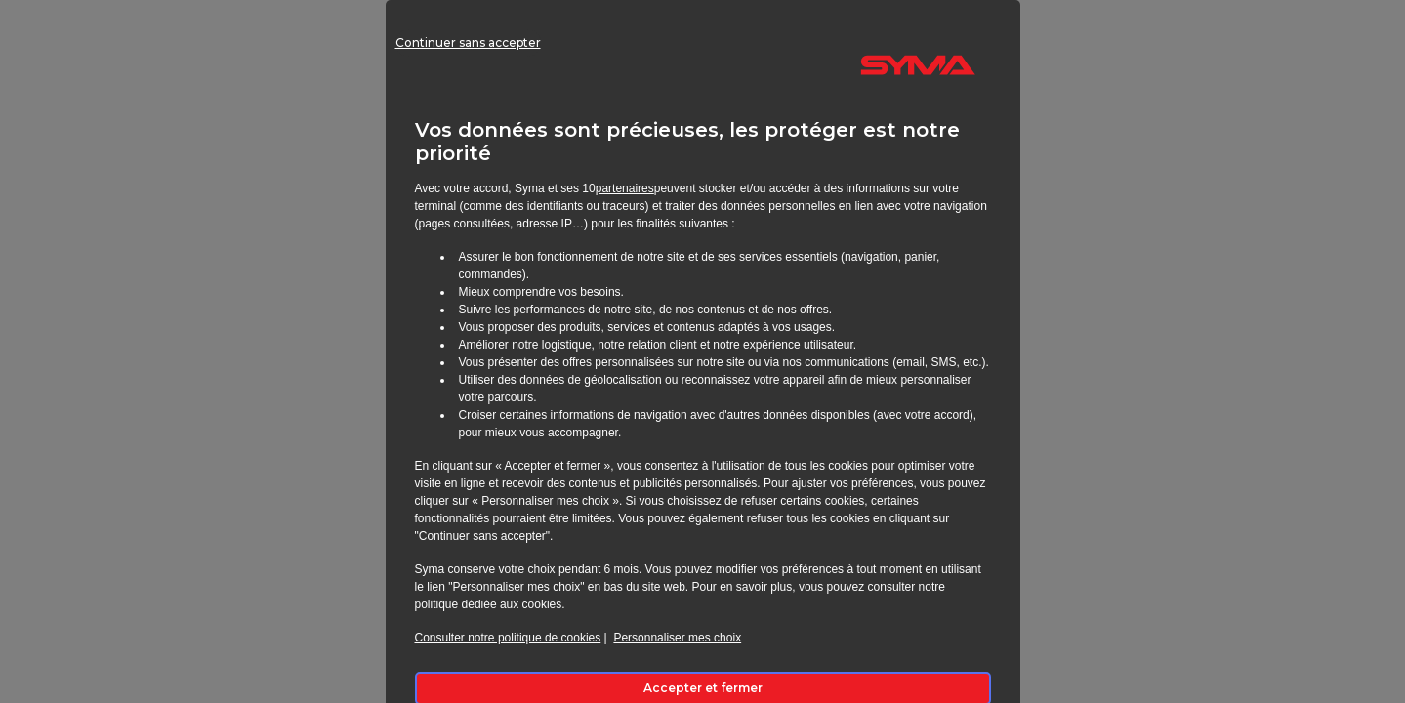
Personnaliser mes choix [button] (677, 637)
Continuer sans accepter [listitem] (502, 73)
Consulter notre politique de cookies (508, 637)
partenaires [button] (625, 188)
